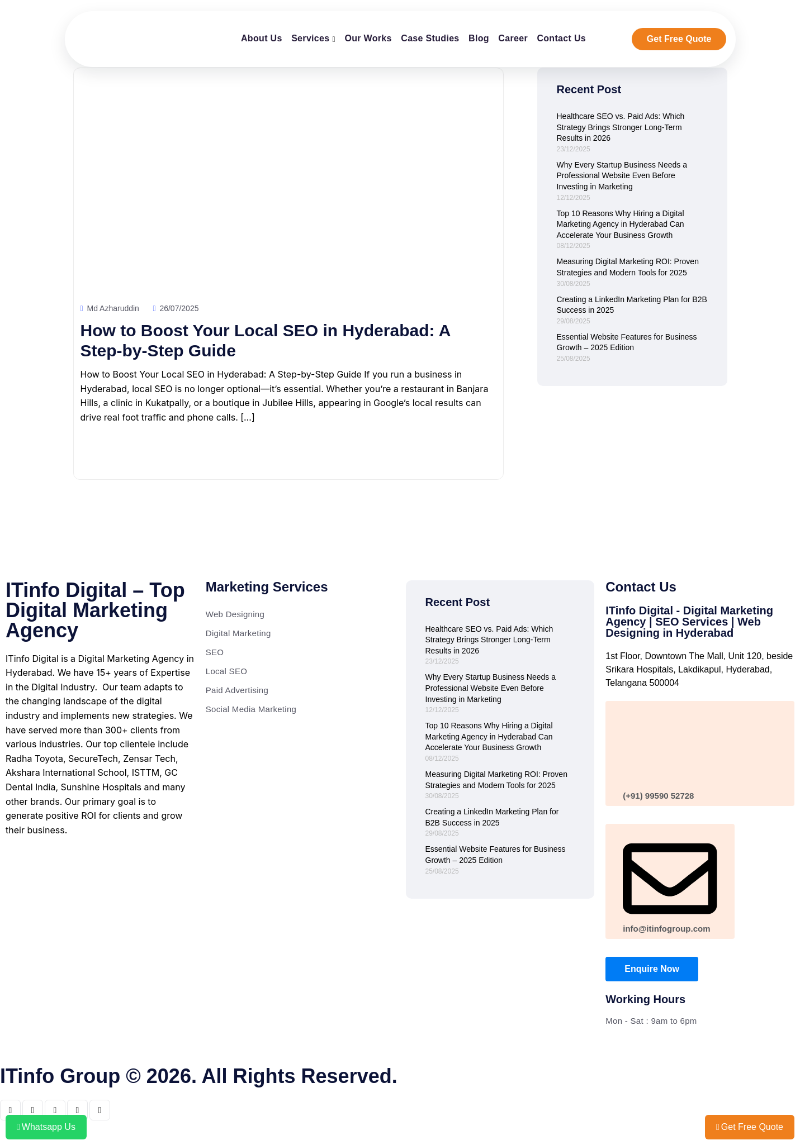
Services (310, 38)
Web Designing (235, 614)
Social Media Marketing (251, 709)
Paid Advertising (237, 690)
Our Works (367, 38)
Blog (478, 38)
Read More (122, 455)
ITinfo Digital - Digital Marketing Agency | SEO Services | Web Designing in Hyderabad (689, 621)
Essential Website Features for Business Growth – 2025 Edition (627, 342)
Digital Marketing (238, 633)
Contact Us (561, 38)
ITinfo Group (60, 1076)
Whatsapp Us (46, 1127)
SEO (215, 652)
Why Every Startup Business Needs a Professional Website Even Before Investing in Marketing (622, 175)
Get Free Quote (679, 39)
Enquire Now (651, 969)
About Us (261, 38)
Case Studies (430, 38)
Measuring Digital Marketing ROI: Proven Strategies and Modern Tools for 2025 (628, 267)
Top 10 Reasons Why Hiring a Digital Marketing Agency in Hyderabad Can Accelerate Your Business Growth (620, 224)
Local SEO (226, 671)
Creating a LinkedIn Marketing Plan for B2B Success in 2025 (632, 305)
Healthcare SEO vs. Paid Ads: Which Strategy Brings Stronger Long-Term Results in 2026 (621, 127)
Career (513, 38)
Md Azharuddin (110, 308)
